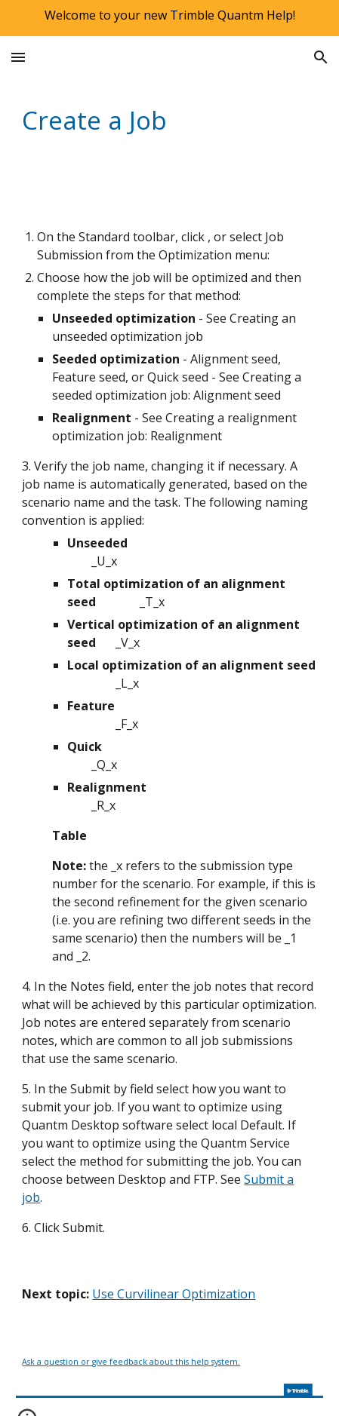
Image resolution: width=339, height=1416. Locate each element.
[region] (169, 18)
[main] (169, 120)
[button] (18, 57)
